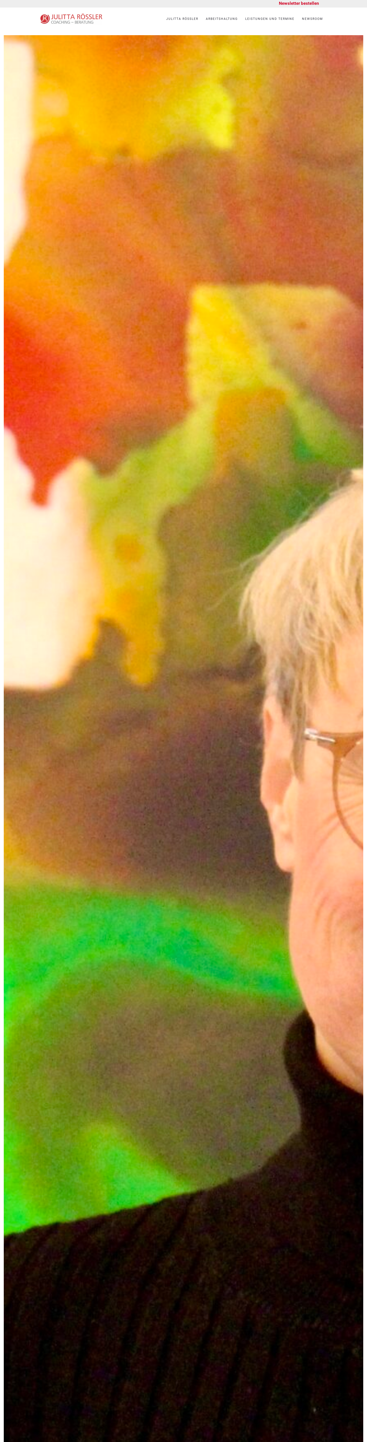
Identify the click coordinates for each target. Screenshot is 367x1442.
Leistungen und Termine (269, 19)
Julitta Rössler (182, 19)
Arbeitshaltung (222, 19)
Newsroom (312, 19)
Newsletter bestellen (299, 3)
